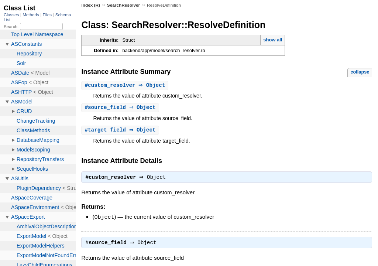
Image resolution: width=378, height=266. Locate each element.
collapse (359, 72)
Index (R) (90, 5)
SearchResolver (123, 5)
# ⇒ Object (126, 85)
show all (272, 39)
